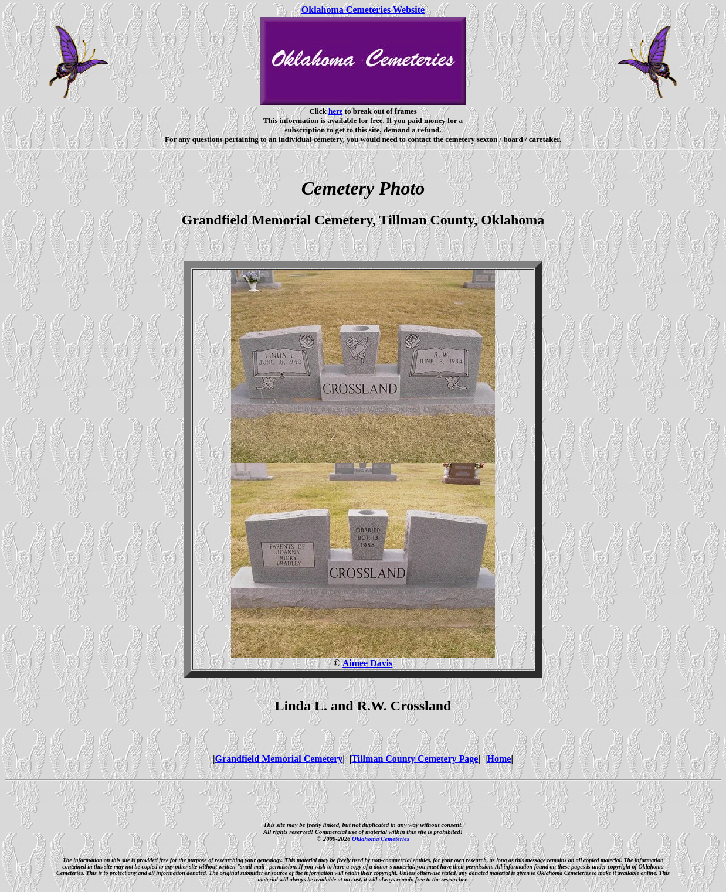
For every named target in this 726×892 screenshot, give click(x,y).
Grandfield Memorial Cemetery (279, 759)
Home (499, 759)
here (335, 111)
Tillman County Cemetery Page (414, 759)
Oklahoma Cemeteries (380, 838)
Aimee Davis (367, 663)
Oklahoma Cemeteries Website (363, 10)
